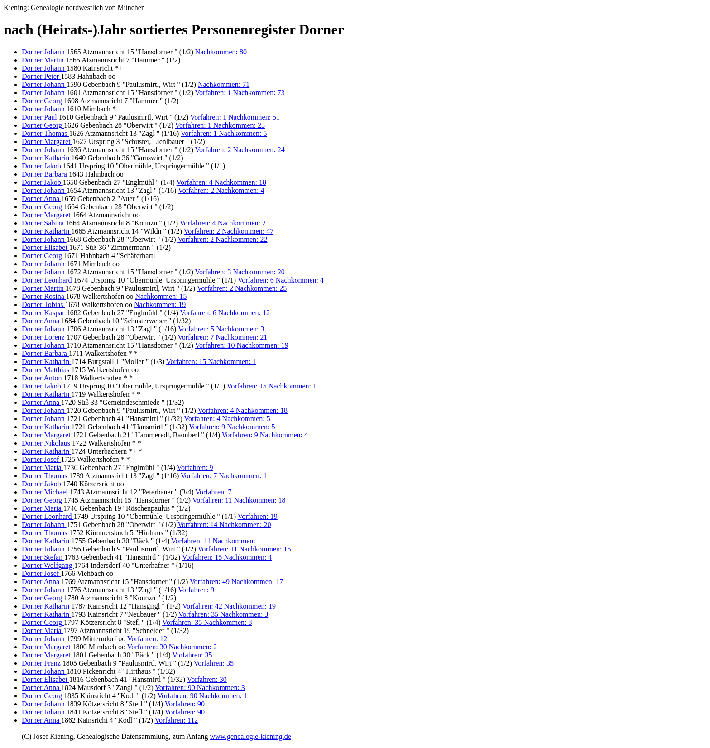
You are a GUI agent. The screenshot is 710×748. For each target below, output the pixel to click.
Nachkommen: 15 (161, 296)
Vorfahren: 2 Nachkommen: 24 (239, 149)
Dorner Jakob (42, 166)
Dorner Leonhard (48, 280)
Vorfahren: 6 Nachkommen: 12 (225, 312)
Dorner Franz (42, 663)
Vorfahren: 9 (195, 467)
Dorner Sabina (44, 223)
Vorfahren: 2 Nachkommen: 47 (228, 231)
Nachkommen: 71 (223, 84)
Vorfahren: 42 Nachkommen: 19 (229, 606)
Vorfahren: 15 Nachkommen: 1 (211, 361)
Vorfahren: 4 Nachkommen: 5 (227, 418)
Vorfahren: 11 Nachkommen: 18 (239, 500)
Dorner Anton (42, 378)
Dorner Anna (41, 198)
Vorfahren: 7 (213, 492)
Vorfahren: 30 (207, 679)
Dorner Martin (44, 60)
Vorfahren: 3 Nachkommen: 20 (239, 272)
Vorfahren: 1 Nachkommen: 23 (220, 125)
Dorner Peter (41, 76)
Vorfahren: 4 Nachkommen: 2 (223, 223)
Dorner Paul (40, 117)
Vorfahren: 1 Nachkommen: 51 (235, 117)
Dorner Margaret (47, 141)
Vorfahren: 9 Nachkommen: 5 (232, 427)
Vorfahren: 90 (185, 704)
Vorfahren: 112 (176, 720)
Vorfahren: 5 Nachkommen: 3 (221, 329)
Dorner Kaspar (44, 312)
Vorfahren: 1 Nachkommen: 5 (224, 133)
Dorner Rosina (44, 296)
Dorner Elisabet (45, 247)
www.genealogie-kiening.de (250, 736)
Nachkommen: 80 (221, 52)
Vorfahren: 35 (192, 655)
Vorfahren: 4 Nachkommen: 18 (221, 182)
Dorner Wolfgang (48, 565)
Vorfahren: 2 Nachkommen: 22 (222, 239)
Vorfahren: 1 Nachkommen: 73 (239, 92)
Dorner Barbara (45, 174)
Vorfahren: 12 (147, 639)
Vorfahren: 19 (258, 516)
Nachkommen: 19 (160, 304)
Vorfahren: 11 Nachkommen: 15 (244, 549)
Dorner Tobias (43, 304)
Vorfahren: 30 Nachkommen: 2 (172, 647)
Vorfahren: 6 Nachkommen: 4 (281, 280)
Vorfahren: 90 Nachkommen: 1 (202, 696)
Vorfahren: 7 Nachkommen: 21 (222, 337)
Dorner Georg (43, 101)
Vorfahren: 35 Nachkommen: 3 (223, 614)
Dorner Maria (42, 467)
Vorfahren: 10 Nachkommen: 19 (241, 345)
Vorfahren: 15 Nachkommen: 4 (227, 557)
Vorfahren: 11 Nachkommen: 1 (216, 541)
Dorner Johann (44, 52)
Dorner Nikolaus (47, 443)
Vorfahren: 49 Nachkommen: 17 (236, 581)
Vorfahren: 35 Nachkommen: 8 (207, 622)
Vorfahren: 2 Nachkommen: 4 (221, 190)
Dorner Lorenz (44, 337)
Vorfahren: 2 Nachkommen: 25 (242, 288)
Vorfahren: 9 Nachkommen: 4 (265, 435)
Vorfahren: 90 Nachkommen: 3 (200, 687)
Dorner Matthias (46, 370)
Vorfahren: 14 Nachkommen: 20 (224, 524)
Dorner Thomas (45, 133)
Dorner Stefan (43, 557)
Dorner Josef (41, 459)
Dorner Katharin (46, 158)
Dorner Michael (46, 492)
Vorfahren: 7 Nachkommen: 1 (224, 475)
